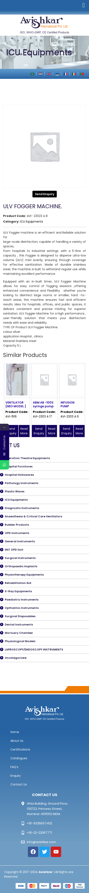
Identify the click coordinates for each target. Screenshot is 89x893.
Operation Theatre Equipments (27, 458)
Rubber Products (17, 525)
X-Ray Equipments (18, 591)
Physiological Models (20, 641)
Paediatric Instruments (21, 600)
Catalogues (18, 758)
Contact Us (18, 784)
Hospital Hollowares (19, 475)
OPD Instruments (17, 533)
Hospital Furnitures (18, 466)
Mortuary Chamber (19, 633)
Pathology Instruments (21, 483)
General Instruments (20, 541)
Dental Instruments (19, 625)
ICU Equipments (31, 221)
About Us (16, 741)
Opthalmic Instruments (22, 608)
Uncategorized (15, 658)
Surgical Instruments (20, 558)
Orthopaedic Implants (21, 566)
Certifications (20, 749)
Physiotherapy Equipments (24, 575)
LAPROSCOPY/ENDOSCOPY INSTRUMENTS (34, 649)
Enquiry (15, 776)
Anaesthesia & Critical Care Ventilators (33, 516)
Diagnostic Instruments (22, 508)
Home (14, 732)
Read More (24, 431)
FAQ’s (14, 767)
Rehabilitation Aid (18, 583)
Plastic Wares (14, 491)
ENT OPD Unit (14, 550)
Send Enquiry (44, 194)
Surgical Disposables (20, 616)
